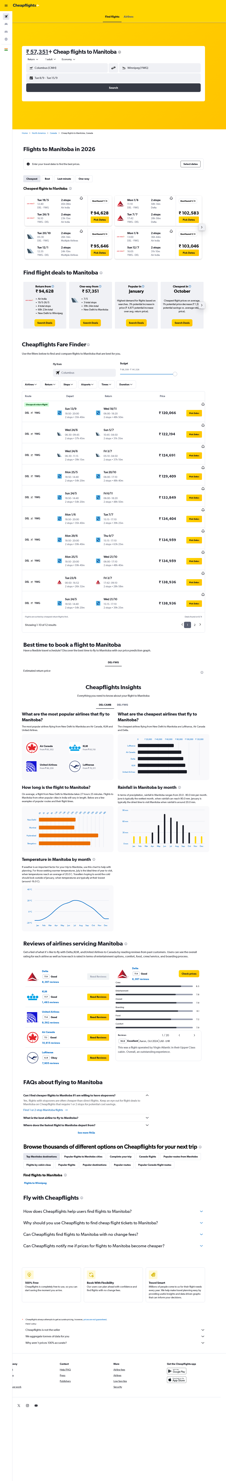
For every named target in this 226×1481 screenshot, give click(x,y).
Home (30, 133)
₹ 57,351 (43, 51)
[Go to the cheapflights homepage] (26, 5)
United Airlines (56, 984)
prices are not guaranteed (100, 1292)
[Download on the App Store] (182, 1352)
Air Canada (54, 1005)
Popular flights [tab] (72, 1137)
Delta (51, 944)
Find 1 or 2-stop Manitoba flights (51, 1083)
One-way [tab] (89, 178)
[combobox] (74, 59)
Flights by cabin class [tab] (44, 1137)
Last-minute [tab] (70, 178)
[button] (6, 6)
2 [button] (200, 597)
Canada (59, 133)
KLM (50, 964)
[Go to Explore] (6, 39)
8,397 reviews (56, 954)
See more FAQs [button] (92, 1105)
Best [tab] (53, 178)
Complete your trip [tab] (126, 1129)
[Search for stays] (6, 24)
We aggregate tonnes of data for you (121, 1309)
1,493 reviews (56, 975)
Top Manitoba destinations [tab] (47, 1129)
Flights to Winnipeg (41, 1155)
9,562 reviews (56, 995)
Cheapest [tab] (37, 178)
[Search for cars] (6, 31)
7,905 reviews (56, 1036)
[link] (50, 322)
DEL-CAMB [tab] (111, 677)
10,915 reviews (57, 1015)
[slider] (181, 374)
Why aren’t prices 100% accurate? (121, 1316)
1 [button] (193, 597)
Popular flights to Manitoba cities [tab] (89, 1129)
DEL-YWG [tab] (119, 635)
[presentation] (125, 52)
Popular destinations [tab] (100, 1137)
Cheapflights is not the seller (121, 1303)
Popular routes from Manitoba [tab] (186, 1129)
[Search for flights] (6, 16)
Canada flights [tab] (153, 1129)
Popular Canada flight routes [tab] (160, 1137)
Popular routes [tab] (128, 1137)
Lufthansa (53, 1025)
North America (44, 133)
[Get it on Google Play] (182, 1344)
